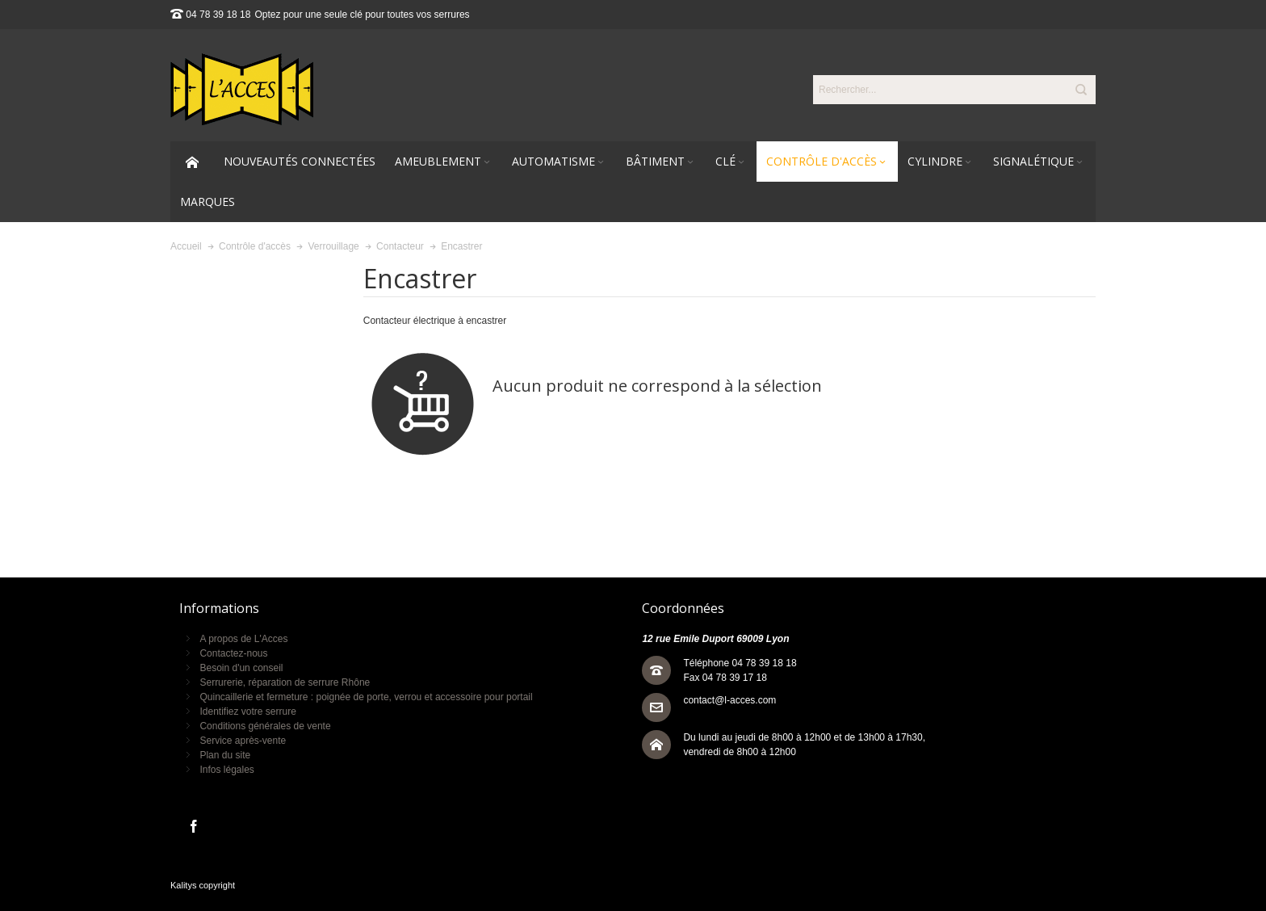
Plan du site (224, 755)
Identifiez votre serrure (247, 711)
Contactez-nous (233, 653)
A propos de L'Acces (243, 638)
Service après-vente (242, 740)
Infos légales (226, 769)
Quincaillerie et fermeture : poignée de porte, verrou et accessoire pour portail (365, 697)
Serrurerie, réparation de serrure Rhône (284, 682)
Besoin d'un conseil (241, 668)
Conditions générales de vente (264, 726)
